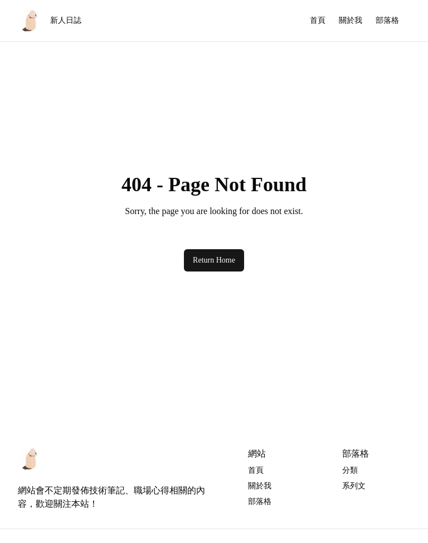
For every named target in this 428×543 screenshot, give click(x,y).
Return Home (214, 260)
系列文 (354, 486)
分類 (350, 470)
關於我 (350, 20)
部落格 (387, 20)
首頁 (317, 20)
